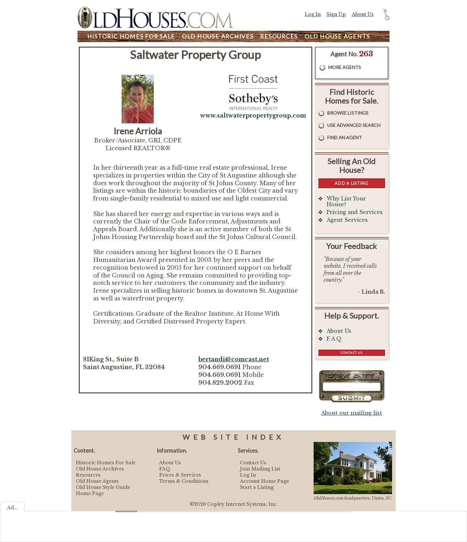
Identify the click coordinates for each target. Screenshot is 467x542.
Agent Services (347, 220)
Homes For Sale (131, 36)
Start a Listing (257, 487)
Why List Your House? (346, 201)
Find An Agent (344, 137)
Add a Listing (351, 183)
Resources (279, 36)
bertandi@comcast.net (233, 359)
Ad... (12, 508)
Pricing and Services (355, 212)
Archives (218, 36)
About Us (363, 14)
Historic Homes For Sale (106, 463)
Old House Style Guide (103, 487)
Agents (337, 36)
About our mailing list (351, 413)
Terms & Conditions (184, 481)
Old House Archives (100, 469)
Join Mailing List (260, 469)
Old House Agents (97, 481)
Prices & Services (180, 475)
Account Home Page (264, 481)
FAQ (164, 469)
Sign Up (336, 14)
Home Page (90, 493)
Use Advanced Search (353, 125)
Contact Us (352, 353)
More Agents (344, 67)
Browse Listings (347, 113)
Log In (313, 14)
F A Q (334, 339)
